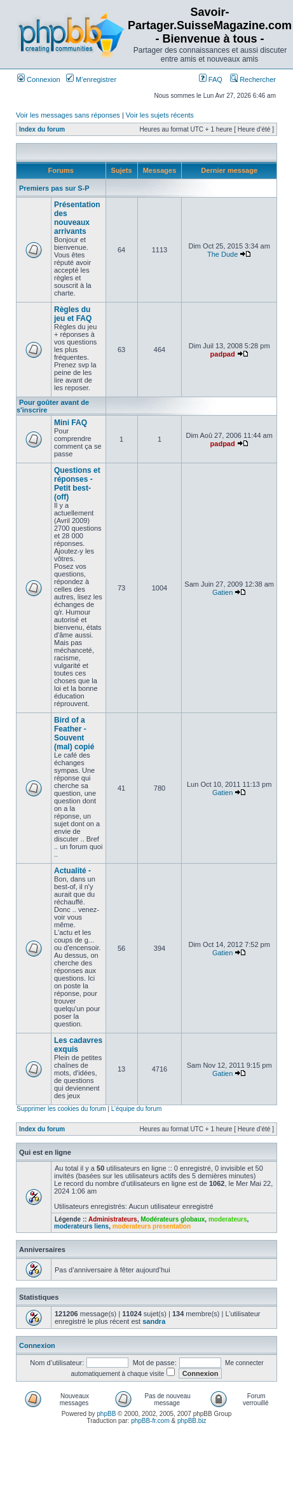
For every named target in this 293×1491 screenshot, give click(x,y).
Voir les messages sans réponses (68, 115)
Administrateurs (112, 1219)
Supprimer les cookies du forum (61, 1108)
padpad (222, 354)
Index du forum (42, 129)
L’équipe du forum (136, 1108)
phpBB (106, 1413)
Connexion (38, 79)
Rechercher (253, 79)
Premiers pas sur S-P (54, 188)
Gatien (222, 592)
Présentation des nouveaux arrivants (77, 218)
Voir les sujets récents (160, 115)
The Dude (222, 254)
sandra (153, 1321)
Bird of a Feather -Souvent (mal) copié (74, 733)
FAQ (210, 79)
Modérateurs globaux (172, 1219)
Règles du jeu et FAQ (73, 314)
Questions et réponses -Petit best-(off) (77, 483)
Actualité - (72, 870)
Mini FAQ (70, 422)
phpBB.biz (192, 1420)
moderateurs (227, 1219)
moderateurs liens (81, 1226)
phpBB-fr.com (150, 1420)
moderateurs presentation (151, 1226)
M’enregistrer (91, 79)
